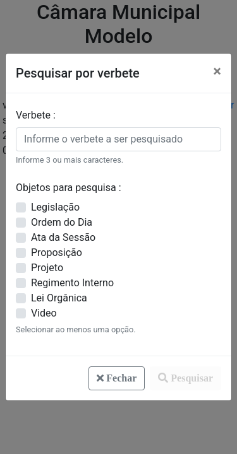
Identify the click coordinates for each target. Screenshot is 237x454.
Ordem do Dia (61, 222)
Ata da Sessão (63, 237)
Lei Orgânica (59, 298)
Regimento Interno (72, 283)
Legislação (55, 207)
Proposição (56, 253)
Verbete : (36, 115)
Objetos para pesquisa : (68, 188)
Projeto (47, 268)
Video (44, 313)
